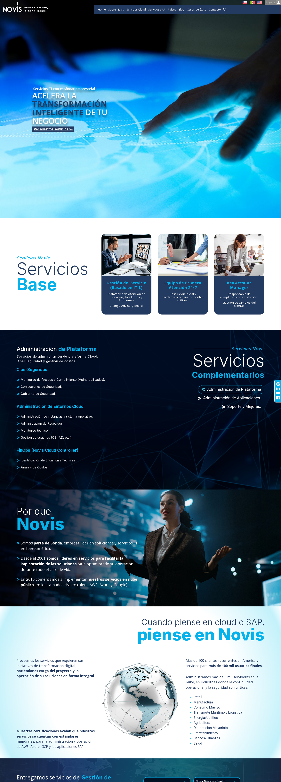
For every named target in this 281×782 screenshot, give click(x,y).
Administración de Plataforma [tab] (231, 389)
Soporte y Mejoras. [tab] (241, 406)
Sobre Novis (116, 9)
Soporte (273, 2)
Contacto (215, 9)
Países (172, 9)
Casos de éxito (196, 9)
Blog (181, 9)
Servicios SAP (156, 9)
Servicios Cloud (136, 9)
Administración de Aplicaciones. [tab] (229, 398)
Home (102, 9)
